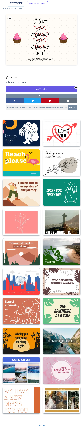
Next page (41, 425)
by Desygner (10, 82)
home (5, 9)
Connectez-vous (16, 3)
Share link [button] (72, 107)
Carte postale (21, 82)
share (41, 96)
